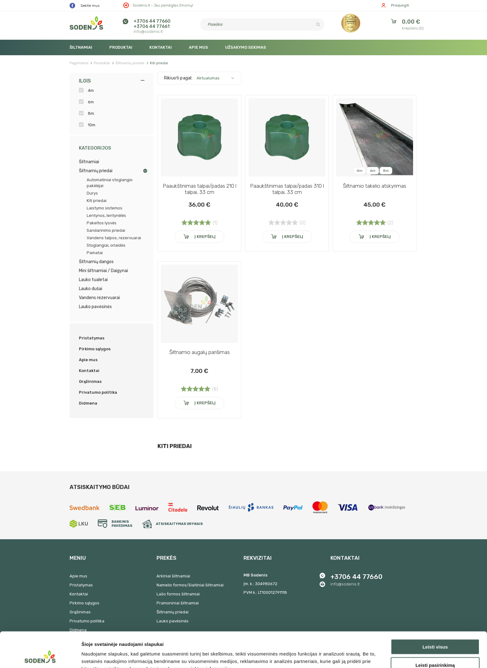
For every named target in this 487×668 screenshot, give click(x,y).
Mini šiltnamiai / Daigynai (103, 270)
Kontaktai (160, 47)
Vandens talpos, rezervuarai (114, 237)
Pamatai (95, 252)
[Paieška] (262, 24)
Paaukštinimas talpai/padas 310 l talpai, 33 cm (287, 189)
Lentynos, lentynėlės (106, 215)
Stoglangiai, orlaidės (106, 245)
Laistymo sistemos (104, 208)
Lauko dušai (90, 288)
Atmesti (435, 649)
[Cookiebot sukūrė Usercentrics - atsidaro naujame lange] (40, 656)
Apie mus (198, 47)
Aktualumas (208, 78)
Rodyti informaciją (318, 655)
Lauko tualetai (93, 279)
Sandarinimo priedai (106, 230)
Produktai (120, 47)
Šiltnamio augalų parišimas (199, 352)
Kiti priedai (97, 200)
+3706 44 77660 (152, 21)
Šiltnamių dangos (96, 261)
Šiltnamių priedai (95, 170)
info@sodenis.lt (148, 31)
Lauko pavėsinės (95, 306)
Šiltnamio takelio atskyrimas (374, 186)
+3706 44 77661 (152, 26)
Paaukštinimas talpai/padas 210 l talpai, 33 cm (199, 189)
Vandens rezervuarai (99, 297)
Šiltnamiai (81, 47)
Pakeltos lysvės (101, 223)
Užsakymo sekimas (245, 47)
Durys (92, 193)
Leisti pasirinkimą (435, 631)
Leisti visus (435, 613)
